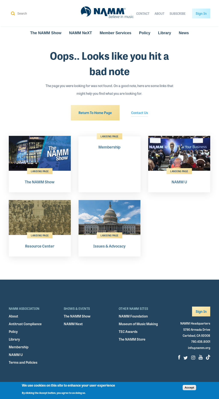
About (159, 13)
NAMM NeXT (80, 33)
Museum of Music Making (138, 323)
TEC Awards (128, 331)
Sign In (201, 13)
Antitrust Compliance (25, 323)
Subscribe (178, 13)
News (184, 33)
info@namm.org (199, 348)
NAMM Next (73, 323)
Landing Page (40, 171)
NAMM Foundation (133, 316)
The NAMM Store (132, 339)
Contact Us (139, 112)
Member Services (115, 33)
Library (164, 33)
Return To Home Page (95, 112)
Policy (144, 33)
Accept (189, 388)
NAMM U (16, 354)
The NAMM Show (45, 33)
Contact (142, 13)
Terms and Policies (23, 362)
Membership (18, 346)
